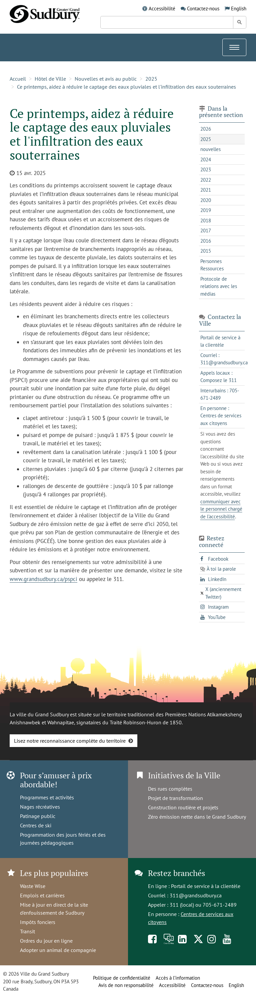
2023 (205, 169)
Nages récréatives (40, 806)
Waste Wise (32, 886)
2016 (205, 241)
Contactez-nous (203, 8)
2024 (205, 159)
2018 (205, 220)
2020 (205, 200)
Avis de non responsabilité (126, 985)
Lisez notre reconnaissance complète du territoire (70, 740)
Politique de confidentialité (121, 978)
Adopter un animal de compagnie (58, 950)
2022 (205, 180)
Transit (27, 931)
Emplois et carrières (42, 895)
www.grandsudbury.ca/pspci (43, 579)
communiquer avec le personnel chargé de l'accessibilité (221, 509)
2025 (151, 78)
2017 (205, 230)
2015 (205, 251)
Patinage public (37, 816)
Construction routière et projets (183, 807)
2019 (205, 210)
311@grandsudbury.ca (196, 895)
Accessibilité (162, 8)
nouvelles (210, 149)
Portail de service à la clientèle (205, 886)
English (238, 8)
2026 (205, 129)
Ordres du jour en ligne (46, 940)
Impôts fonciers (37, 922)
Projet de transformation (175, 798)
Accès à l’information (178, 978)
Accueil (18, 78)
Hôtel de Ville (50, 78)
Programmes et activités (47, 797)
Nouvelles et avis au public (106, 78)
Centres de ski (35, 825)
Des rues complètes (170, 788)
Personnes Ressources (212, 265)
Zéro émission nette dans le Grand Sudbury (197, 816)
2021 (205, 190)
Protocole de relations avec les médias (218, 286)
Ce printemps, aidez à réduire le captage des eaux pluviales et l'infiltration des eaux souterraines (126, 86)
